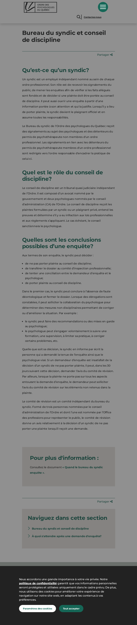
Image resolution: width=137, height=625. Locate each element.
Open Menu (103, 7)
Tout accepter (71, 608)
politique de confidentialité (38, 583)
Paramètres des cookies (37, 608)
